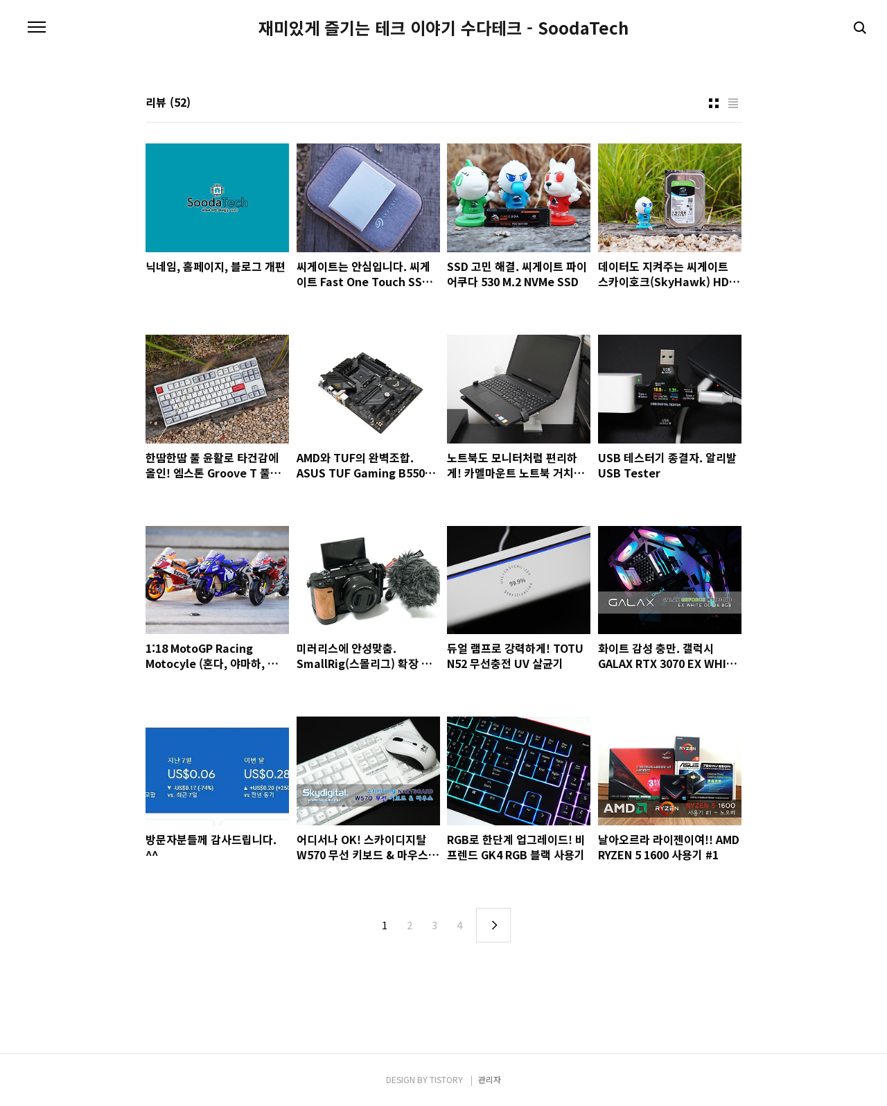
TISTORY (446, 1079)
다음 (493, 925)
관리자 (489, 1079)
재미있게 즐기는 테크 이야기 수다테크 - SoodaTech (443, 27)
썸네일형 (713, 103)
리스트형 (733, 103)
